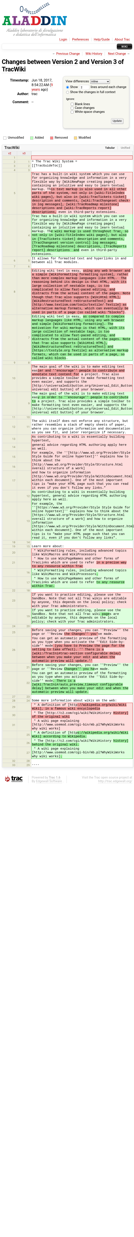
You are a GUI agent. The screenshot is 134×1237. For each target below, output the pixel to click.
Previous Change (68, 54)
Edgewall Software (49, 781)
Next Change (117, 54)
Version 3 (104, 61)
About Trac (122, 39)
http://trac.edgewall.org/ (115, 781)
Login (63, 39)
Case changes (85, 108)
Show (72, 87)
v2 (9, 153)
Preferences (80, 39)
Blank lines (82, 104)
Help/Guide (102, 39)
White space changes (90, 112)
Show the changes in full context (91, 92)
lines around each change (102, 87)
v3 (24, 153)
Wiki (124, 46)
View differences (77, 81)
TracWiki (14, 69)
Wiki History (94, 54)
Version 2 (65, 61)
